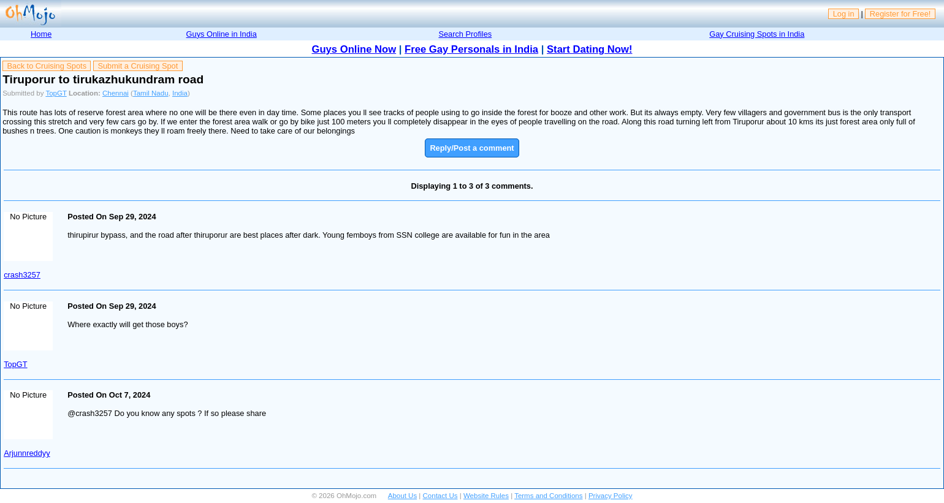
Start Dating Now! (589, 49)
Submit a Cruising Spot (137, 65)
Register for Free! (900, 13)
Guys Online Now (354, 49)
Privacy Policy (610, 495)
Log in (844, 13)
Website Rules (486, 495)
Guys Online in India (221, 34)
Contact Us (440, 495)
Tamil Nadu (151, 93)
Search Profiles (465, 34)
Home (41, 34)
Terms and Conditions (548, 495)
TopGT (55, 93)
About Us (402, 495)
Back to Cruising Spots (46, 65)
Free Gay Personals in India (471, 49)
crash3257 (22, 274)
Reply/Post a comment (472, 148)
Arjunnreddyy (27, 453)
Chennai (115, 93)
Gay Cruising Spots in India (756, 34)
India (180, 93)
